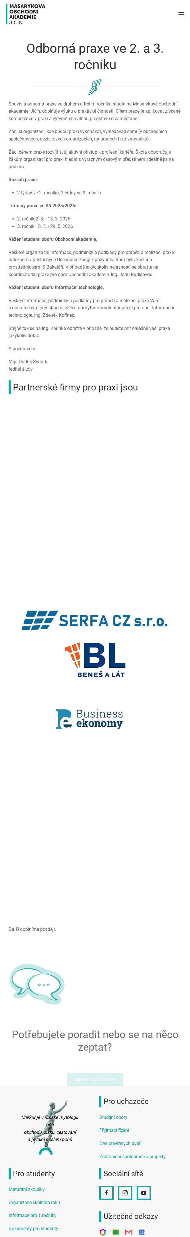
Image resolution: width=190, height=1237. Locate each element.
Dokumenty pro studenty (33, 1228)
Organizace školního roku (34, 1202)
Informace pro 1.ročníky (33, 1215)
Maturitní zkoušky (27, 1189)
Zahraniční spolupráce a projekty (132, 1156)
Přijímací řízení (114, 1130)
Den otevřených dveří (120, 1143)
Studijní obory (113, 1117)
